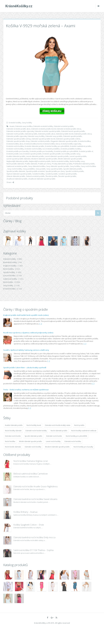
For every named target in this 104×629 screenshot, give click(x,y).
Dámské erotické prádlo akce (18, 129)
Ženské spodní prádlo (67, 176)
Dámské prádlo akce (46, 134)
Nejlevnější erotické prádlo (40, 161)
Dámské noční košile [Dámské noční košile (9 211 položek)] (54, 436)
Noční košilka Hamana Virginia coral (30, 461)
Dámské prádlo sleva (83, 134)
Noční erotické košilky (60, 161)
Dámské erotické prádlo (64, 126)
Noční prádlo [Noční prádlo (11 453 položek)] (79, 425)
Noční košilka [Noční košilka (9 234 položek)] (10, 441)
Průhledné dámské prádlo (84, 163)
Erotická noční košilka (15, 146)
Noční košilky (8, 269)
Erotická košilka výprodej (71, 144)
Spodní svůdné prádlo (75, 171)
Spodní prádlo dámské (15, 171)
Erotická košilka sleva (51, 144)
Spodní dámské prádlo (72, 169)
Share (10, 182)
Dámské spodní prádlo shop (18, 141)
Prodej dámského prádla (62, 163)
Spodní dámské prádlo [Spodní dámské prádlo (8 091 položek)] (33, 436)
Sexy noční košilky (14, 169)
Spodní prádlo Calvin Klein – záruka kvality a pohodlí (24, 367)
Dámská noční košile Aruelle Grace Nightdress (35, 486)
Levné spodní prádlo (78, 156)
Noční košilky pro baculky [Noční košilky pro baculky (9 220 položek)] (83, 447)
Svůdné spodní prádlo (67, 174)
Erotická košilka (84, 141)
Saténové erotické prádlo (16, 166)
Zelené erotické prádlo (35, 176)
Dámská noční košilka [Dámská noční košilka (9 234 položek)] (72, 441)
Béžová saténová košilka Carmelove (30, 473)
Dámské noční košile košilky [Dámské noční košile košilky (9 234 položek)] (36, 430)
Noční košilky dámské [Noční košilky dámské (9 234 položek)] (13, 430)
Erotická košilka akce (14, 144)
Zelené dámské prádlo (15, 176)
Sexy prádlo (41, 169)
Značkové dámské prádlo (16, 179)
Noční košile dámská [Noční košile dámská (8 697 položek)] (13, 447)
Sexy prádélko (29, 169)
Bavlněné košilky (10, 262)
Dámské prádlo (31, 134)
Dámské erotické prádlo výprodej (20, 131)
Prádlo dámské (31, 163)
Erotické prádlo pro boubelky (41, 151)
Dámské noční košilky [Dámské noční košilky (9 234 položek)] (33, 447)
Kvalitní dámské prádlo (15, 156)
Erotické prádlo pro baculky (17, 151)
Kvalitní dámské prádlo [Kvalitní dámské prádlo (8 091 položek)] (14, 425)
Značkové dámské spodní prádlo (41, 179)
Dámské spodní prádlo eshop (18, 139)
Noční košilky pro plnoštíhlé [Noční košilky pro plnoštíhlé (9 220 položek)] (76, 436)
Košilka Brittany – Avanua (25, 511)
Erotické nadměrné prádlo (80, 146)
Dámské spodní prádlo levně (43, 139)
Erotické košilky (15, 122)
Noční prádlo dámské (15, 163)
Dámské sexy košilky (36, 136)
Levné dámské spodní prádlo (57, 156)
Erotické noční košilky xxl (35, 149)
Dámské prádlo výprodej (16, 136)
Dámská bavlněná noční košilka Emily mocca (34, 537)
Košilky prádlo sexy (72, 154)
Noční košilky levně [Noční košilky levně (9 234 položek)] (34, 425)
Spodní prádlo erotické (35, 171)
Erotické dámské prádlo (34, 146)
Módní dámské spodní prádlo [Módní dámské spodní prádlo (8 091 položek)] (30, 441)
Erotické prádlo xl (86, 151)
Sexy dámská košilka (36, 166)
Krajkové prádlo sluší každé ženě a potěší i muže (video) (26, 315)
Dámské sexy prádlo (54, 136)
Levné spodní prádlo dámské (18, 158)
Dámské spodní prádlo (72, 136)
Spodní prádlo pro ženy (55, 171)
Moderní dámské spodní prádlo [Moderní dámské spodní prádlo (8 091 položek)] (57, 447)
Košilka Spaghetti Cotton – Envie (28, 524)
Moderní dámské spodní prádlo (44, 158)
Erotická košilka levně (33, 144)
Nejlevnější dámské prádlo (17, 161)
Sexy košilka (75, 166)
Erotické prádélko (53, 149)
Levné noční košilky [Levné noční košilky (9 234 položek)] (53, 441)
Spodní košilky (9, 272)
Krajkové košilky (10, 265)
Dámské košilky (9, 259)
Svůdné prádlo (52, 174)
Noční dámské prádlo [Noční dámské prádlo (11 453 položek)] (59, 430)
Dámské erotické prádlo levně (43, 129)
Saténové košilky (10, 279)
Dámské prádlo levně (64, 134)
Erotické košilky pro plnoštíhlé (57, 146)
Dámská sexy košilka (23, 126)
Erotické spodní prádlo (32, 154)
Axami (11, 126)
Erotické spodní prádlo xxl (53, 154)
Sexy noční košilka (88, 166)
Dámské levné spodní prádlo (73, 131)
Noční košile (8, 282)
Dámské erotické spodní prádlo (47, 131)
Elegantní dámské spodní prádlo (64, 141)
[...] (41, 324)
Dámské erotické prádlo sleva (69, 129)
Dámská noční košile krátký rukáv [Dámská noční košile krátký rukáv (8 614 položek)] (57, 425)
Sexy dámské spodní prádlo (57, 166)
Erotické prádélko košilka (71, 149)
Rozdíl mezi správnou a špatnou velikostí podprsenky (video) (28, 332)
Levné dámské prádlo (35, 156)
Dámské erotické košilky (43, 126)
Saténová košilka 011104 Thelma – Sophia (33, 550)
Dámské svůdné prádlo (40, 141)
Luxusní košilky (9, 275)
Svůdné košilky (38, 174)
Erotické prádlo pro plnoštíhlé (66, 151)
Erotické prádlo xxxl (14, 154)
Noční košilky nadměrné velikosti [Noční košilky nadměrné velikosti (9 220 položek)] (83, 430)
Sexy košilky (27, 122)
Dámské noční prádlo (15, 134)
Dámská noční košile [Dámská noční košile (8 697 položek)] (13, 436)
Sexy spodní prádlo (54, 169)
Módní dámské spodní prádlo (70, 158)
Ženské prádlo (51, 176)
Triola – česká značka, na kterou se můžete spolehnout (25, 389)
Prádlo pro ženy (44, 163)
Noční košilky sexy (77, 161)
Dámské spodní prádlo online (68, 139)
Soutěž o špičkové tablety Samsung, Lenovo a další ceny (26, 350)
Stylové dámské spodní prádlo (19, 174)
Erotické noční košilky (15, 149)
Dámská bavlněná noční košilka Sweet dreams (35, 499)
